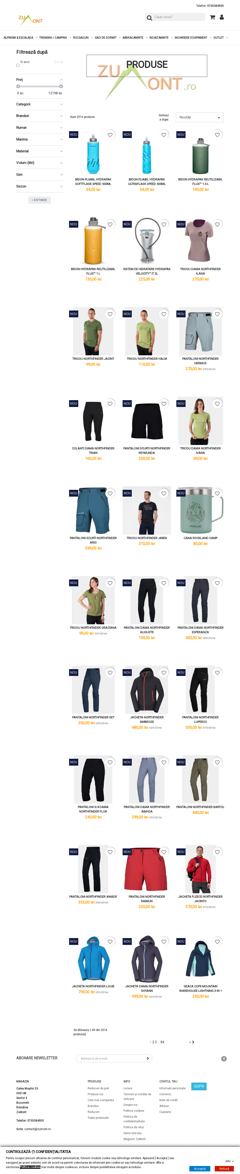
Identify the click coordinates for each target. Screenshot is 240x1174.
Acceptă (200, 1168)
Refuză (224, 1168)
